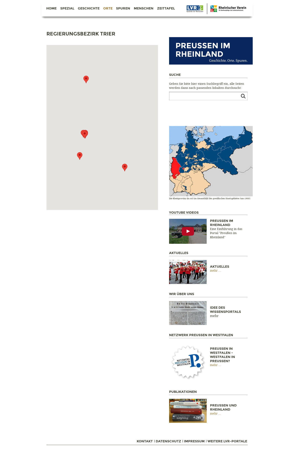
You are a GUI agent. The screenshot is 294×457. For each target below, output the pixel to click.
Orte (108, 8)
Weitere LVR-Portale (227, 441)
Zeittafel (166, 8)
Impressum (194, 441)
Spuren (123, 8)
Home (51, 8)
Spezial (67, 8)
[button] (79, 156)
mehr (214, 270)
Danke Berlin (195, 8)
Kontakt (145, 441)
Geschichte (89, 8)
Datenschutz (168, 441)
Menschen (143, 8)
